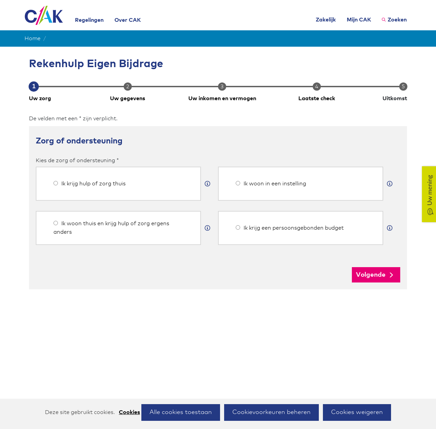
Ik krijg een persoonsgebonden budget (290, 228)
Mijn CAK (359, 19)
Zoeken (397, 19)
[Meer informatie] (207, 184)
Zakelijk (326, 19)
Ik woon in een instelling (271, 183)
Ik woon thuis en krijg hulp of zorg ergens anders (111, 228)
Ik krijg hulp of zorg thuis (89, 183)
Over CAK (127, 20)
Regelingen (89, 20)
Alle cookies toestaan (181, 412)
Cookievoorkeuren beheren (271, 412)
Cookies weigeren (357, 412)
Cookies (129, 412)
